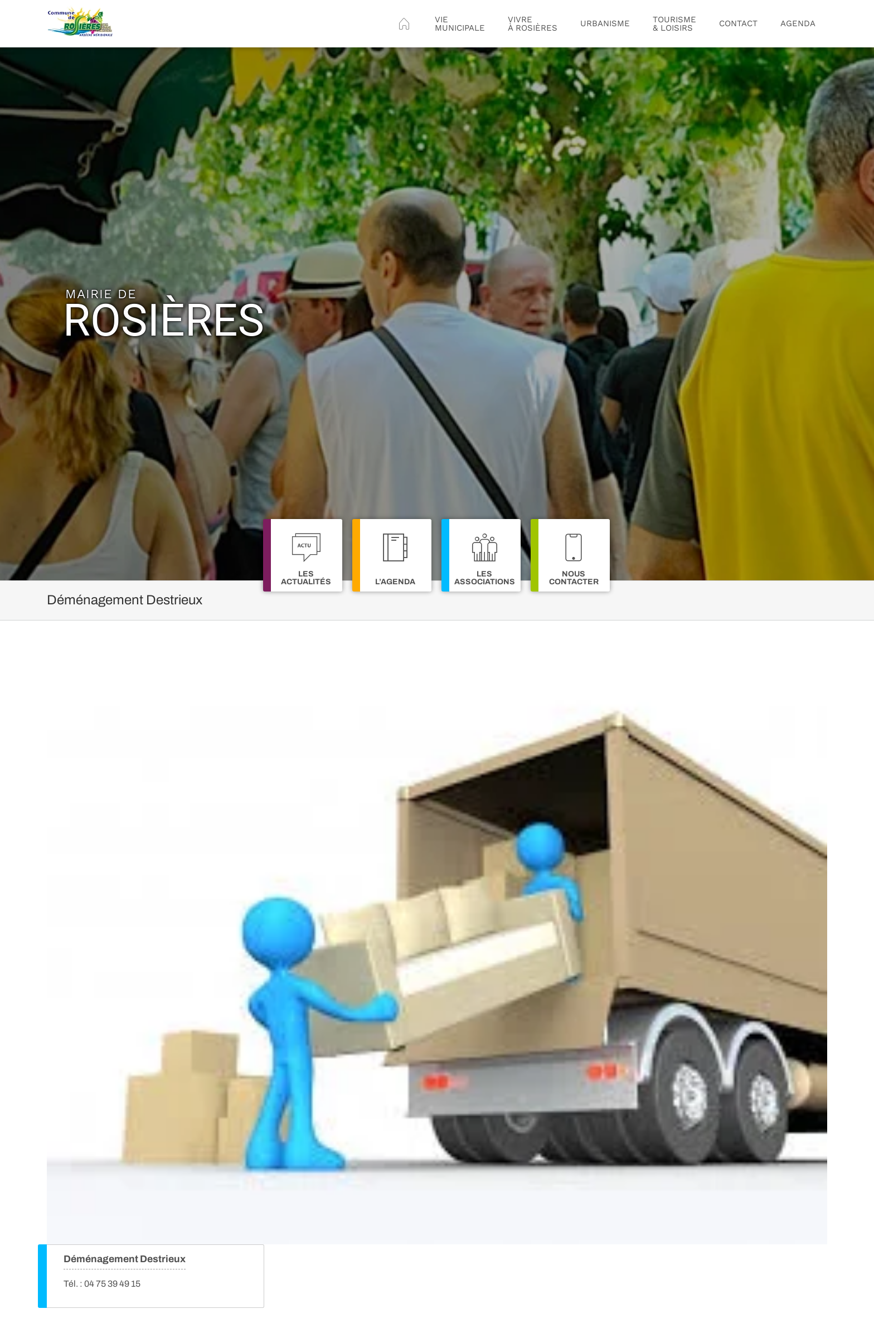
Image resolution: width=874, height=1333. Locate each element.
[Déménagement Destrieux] (437, 952)
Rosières (163, 314)
